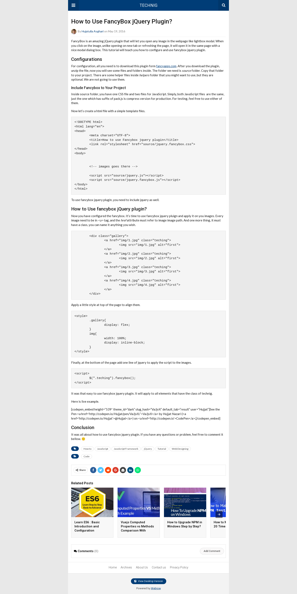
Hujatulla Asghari (93, 31)
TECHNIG (148, 5)
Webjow (156, 588)
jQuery (148, 448)
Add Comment (212, 551)
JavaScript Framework (126, 448)
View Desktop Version (148, 581)
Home (113, 567)
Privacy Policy (179, 567)
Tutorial (162, 448)
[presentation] (219, 514)
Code (87, 456)
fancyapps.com (166, 66)
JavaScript (102, 448)
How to (87, 448)
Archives (126, 567)
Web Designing (180, 448)
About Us (142, 567)
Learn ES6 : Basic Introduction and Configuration (87, 526)
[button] (73, 5)
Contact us (159, 567)
